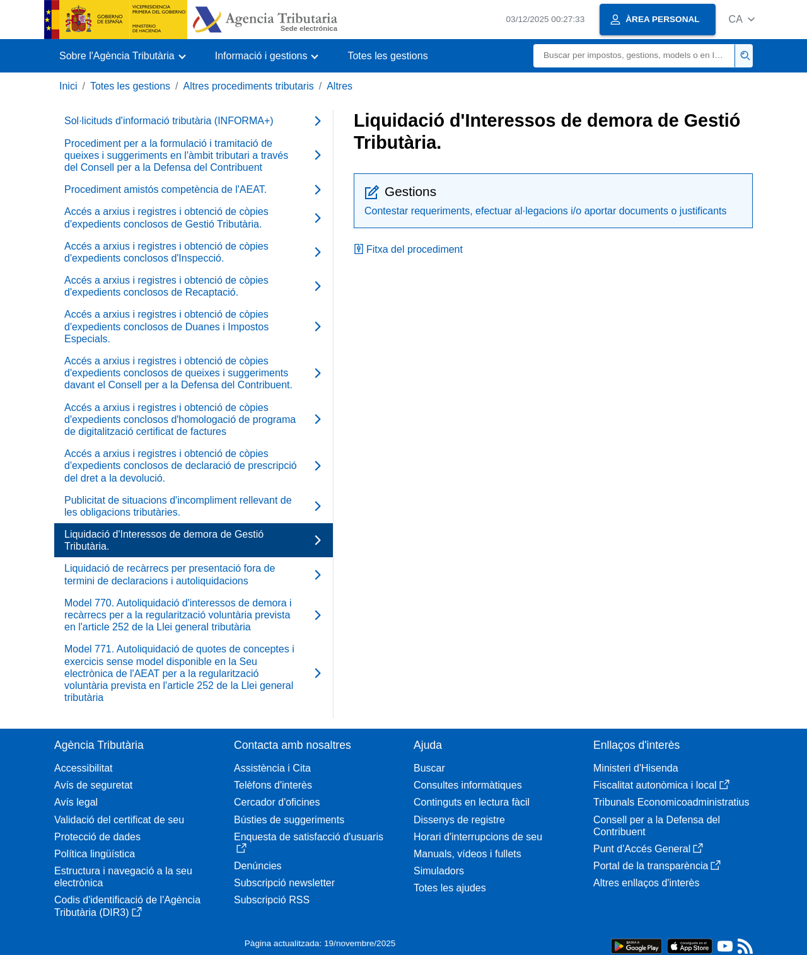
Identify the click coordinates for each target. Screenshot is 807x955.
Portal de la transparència (657, 865)
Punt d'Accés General (648, 848)
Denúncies (258, 865)
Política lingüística (94, 853)
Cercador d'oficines (277, 802)
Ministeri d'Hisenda (635, 768)
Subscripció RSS (272, 899)
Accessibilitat (83, 768)
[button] (742, 19)
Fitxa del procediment (408, 249)
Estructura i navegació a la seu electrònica (123, 876)
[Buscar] (634, 55)
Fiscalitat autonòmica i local (661, 785)
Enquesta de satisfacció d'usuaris (308, 842)
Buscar (429, 768)
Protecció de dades (97, 836)
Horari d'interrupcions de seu (478, 836)
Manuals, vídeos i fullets (467, 853)
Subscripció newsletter (284, 882)
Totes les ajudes (450, 888)
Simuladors (439, 870)
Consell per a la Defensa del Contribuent (656, 825)
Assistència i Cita (272, 768)
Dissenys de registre (459, 819)
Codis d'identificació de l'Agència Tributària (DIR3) (127, 905)
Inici (68, 86)
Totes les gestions (387, 55)
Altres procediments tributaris (248, 86)
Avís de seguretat (93, 785)
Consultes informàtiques (468, 785)
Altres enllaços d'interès (646, 882)
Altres (339, 86)
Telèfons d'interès (273, 785)
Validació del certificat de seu (119, 819)
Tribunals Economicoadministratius (671, 802)
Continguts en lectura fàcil (472, 802)
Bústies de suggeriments (289, 819)
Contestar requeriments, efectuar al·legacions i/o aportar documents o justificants (545, 210)
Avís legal (76, 802)
